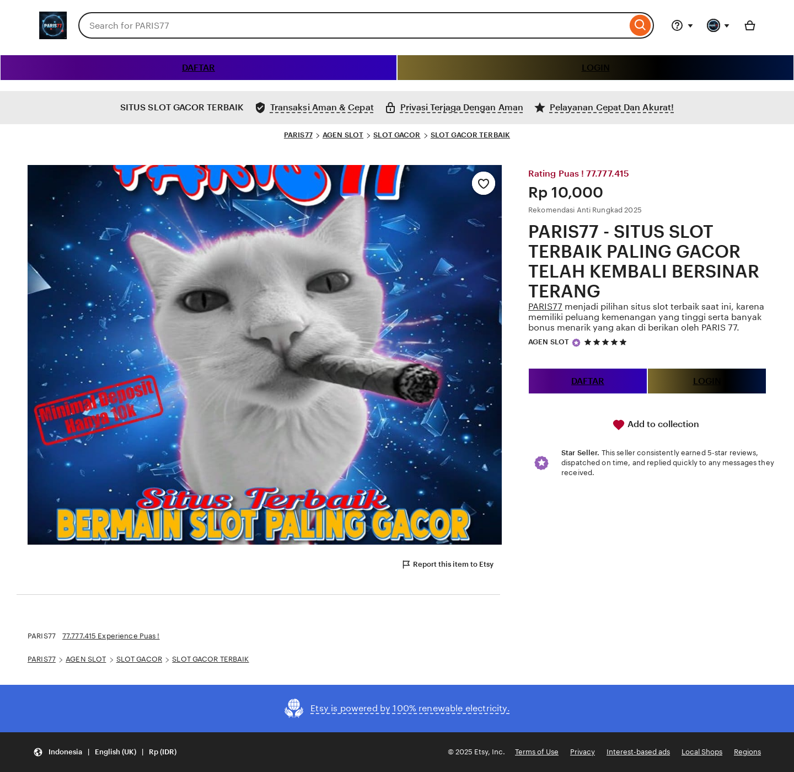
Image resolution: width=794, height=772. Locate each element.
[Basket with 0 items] (750, 25)
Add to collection (655, 425)
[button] (105, 752)
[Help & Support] (682, 25)
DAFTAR (198, 67)
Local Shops (702, 752)
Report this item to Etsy (447, 564)
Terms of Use (537, 752)
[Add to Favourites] (483, 183)
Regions (747, 752)
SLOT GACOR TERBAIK (470, 135)
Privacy (582, 752)
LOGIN (596, 67)
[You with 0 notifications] (718, 25)
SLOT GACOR (396, 135)
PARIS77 (298, 135)
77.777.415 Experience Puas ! (111, 636)
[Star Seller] (576, 342)
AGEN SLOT (343, 135)
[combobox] (352, 25)
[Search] (640, 25)
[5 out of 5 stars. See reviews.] (607, 342)
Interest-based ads (638, 752)
